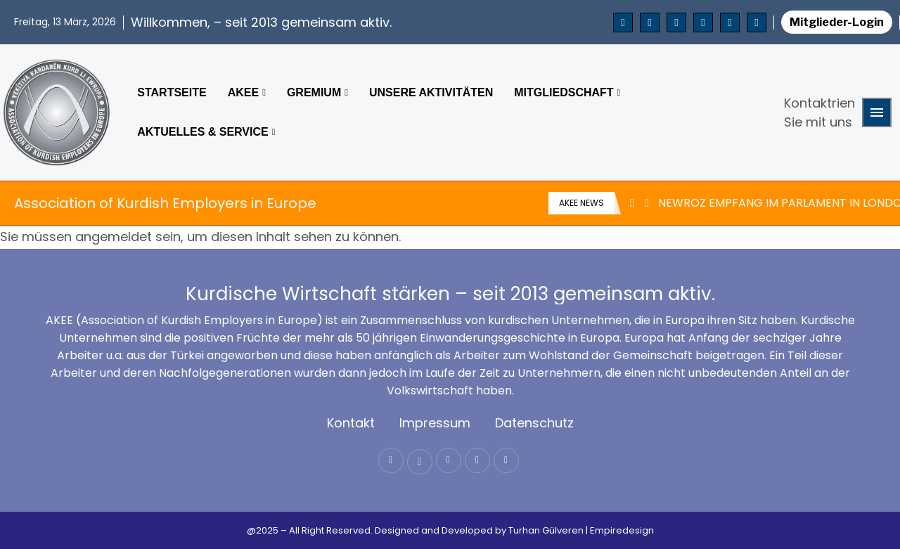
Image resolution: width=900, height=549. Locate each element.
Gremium (314, 92)
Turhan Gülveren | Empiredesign (581, 530)
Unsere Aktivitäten (431, 92)
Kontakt (351, 423)
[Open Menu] (877, 112)
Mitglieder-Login (837, 22)
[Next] (646, 203)
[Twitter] (650, 22)
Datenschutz (534, 423)
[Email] (730, 22)
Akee (243, 92)
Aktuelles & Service (202, 132)
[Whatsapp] (756, 22)
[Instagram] (676, 22)
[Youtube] (703, 22)
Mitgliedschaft (563, 92)
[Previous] (632, 203)
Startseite (171, 92)
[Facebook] (623, 22)
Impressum (434, 423)
